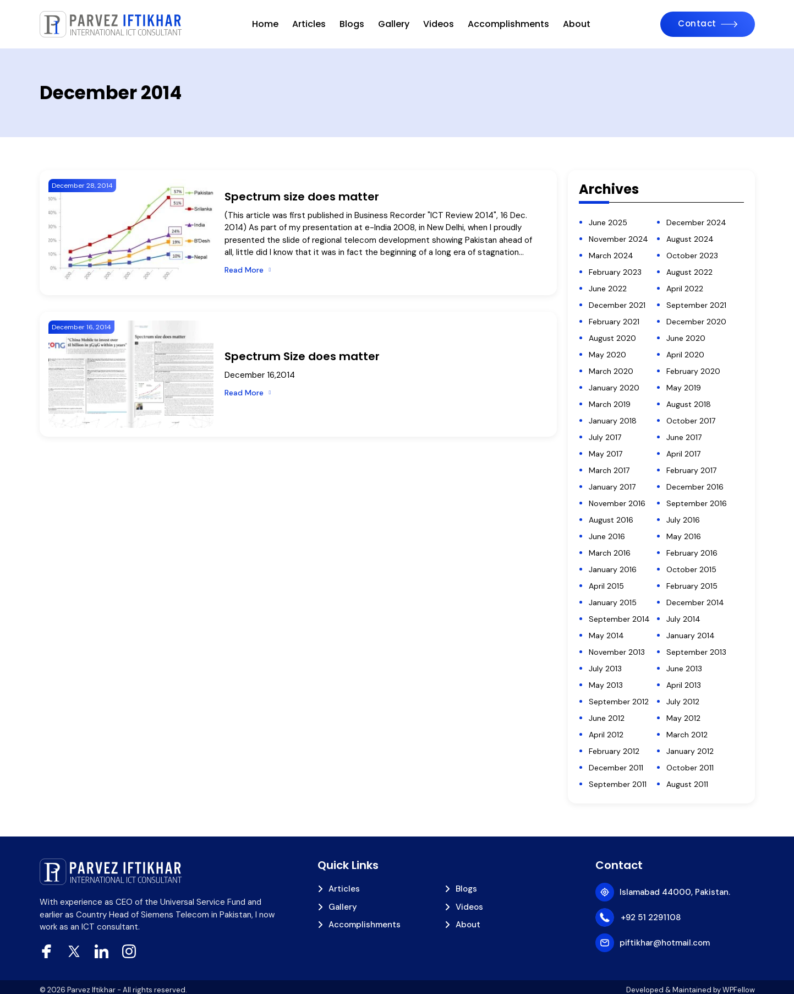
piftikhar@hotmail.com (665, 942)
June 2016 (607, 536)
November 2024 (618, 239)
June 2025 (608, 222)
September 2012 (619, 702)
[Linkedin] (101, 951)
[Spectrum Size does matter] (130, 374)
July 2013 (605, 668)
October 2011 (690, 768)
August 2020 (612, 338)
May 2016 (683, 536)
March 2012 (687, 735)
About (576, 24)
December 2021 (617, 305)
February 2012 (614, 751)
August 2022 (689, 272)
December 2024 (696, 222)
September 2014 (619, 619)
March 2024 (611, 255)
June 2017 (684, 437)
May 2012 (683, 718)
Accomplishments (508, 24)
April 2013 (683, 685)
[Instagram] (129, 951)
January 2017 (612, 487)
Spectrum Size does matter (302, 356)
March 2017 (609, 470)
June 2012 (607, 718)
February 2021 (614, 322)
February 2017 (691, 470)
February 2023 (615, 272)
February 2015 (692, 586)
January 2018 (613, 421)
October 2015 (691, 569)
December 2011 (616, 768)
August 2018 (688, 404)
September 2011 (618, 784)
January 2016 (613, 569)
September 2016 (696, 503)
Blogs (351, 24)
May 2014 (606, 635)
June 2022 (608, 289)
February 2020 (693, 371)
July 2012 (682, 702)
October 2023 (692, 255)
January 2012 (690, 751)
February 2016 (692, 553)
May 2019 (683, 388)
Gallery (393, 24)
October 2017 (690, 421)
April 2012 (606, 735)
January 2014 (690, 635)
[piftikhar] (111, 24)
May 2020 (607, 355)
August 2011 (687, 784)
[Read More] (247, 270)
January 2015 (613, 602)
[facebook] (46, 951)
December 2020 (696, 322)
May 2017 (605, 454)
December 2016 (695, 487)
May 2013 (606, 685)
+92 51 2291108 (651, 917)
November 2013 (617, 652)
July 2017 (605, 437)
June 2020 (685, 338)
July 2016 (683, 520)
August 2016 (611, 520)
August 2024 (690, 239)
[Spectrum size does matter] (130, 232)
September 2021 (696, 305)
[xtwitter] (74, 951)
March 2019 (610, 404)
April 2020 (685, 355)
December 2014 (695, 602)
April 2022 (684, 289)
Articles (309, 24)
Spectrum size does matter (301, 196)
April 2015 (606, 586)
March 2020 (611, 371)
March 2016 (610, 553)
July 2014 (683, 619)
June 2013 (684, 668)
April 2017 (683, 454)
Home (265, 24)
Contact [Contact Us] (697, 23)
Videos (438, 24)
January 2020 (614, 388)
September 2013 (696, 652)
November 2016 (617, 503)
